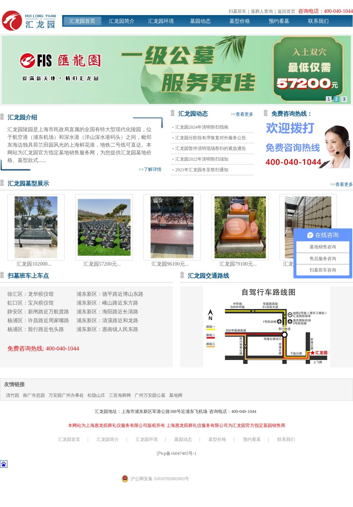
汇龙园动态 (193, 114)
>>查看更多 (242, 114)
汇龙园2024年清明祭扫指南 (201, 127)
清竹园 (12, 395)
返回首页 (286, 11)
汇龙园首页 (82, 21)
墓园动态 (200, 21)
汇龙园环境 (161, 21)
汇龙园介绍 (22, 117)
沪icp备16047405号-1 (177, 453)
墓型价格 (239, 21)
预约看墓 (279, 21)
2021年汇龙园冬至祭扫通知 (201, 169)
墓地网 (175, 395)
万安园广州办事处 (66, 395)
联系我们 (318, 21)
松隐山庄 (96, 395)
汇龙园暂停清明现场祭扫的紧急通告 (210, 148)
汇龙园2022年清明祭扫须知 (201, 159)
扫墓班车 (237, 11)
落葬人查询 (262, 11)
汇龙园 (28, 20)
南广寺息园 (34, 395)
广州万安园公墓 (150, 395)
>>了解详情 (150, 169)
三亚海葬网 (120, 395)
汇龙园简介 (122, 21)
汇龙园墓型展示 (28, 183)
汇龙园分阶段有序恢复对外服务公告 (210, 137)
